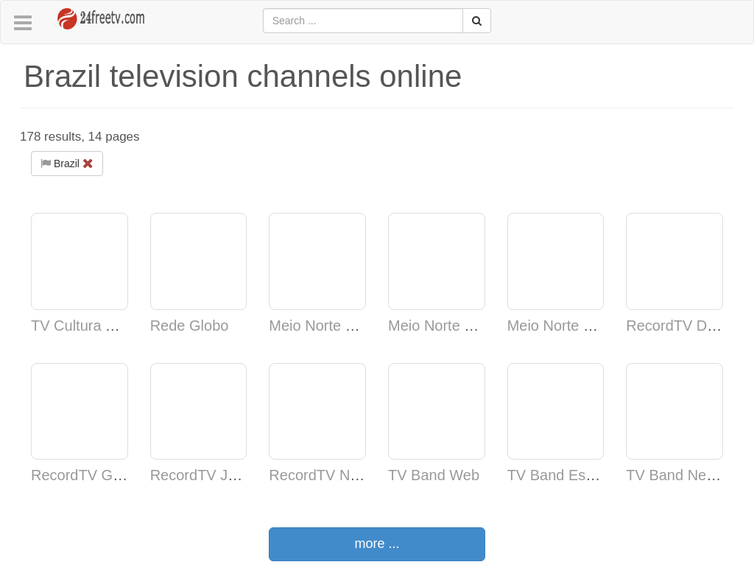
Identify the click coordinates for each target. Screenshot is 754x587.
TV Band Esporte (563, 475)
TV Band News (675, 475)
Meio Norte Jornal (446, 325)
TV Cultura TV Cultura (103, 325)
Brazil (67, 163)
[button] (22, 23)
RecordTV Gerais (88, 475)
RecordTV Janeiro (209, 475)
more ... (376, 543)
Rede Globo (189, 325)
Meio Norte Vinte (323, 325)
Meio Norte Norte (563, 325)
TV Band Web (433, 475)
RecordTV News (322, 475)
